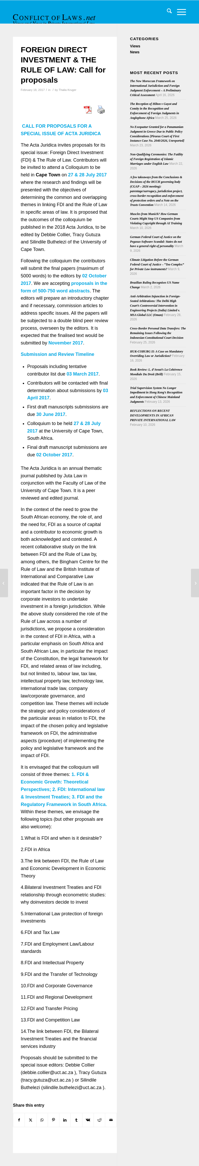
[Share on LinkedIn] (64, 1120)
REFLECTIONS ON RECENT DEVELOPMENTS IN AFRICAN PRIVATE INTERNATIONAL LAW (153, 415)
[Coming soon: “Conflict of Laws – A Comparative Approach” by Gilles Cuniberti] (195, 583)
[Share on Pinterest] (53, 1120)
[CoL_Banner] (55, 16)
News (135, 52)
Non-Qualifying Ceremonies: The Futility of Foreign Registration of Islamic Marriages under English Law (156, 159)
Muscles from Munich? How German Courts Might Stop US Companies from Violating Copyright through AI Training (156, 218)
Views (135, 46)
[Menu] (179, 12)
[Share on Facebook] (19, 1120)
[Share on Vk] (88, 1120)
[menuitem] (167, 12)
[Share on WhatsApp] (42, 1120)
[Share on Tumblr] (76, 1120)
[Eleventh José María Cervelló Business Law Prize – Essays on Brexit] (4, 583)
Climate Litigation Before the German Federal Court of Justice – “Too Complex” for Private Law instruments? (157, 264)
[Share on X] (30, 1120)
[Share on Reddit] (99, 1120)
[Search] (167, 12)
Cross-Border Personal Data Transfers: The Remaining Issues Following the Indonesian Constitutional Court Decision (158, 333)
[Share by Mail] (110, 1120)
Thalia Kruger (67, 89)
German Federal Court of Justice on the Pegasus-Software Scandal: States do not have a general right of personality (156, 241)
